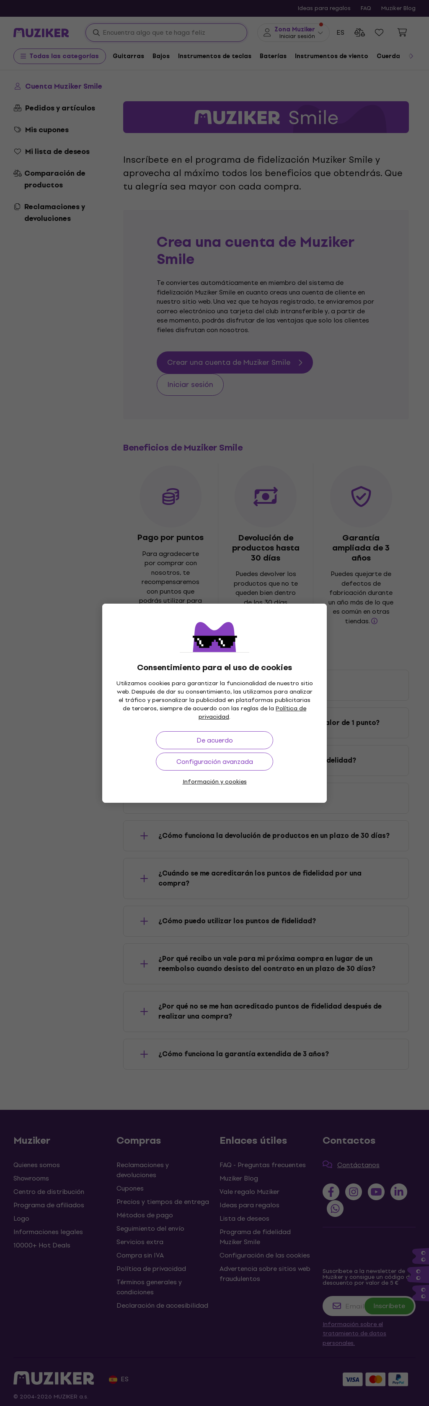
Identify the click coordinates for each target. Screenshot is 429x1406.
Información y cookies (215, 781)
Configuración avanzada (214, 761)
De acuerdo (214, 740)
